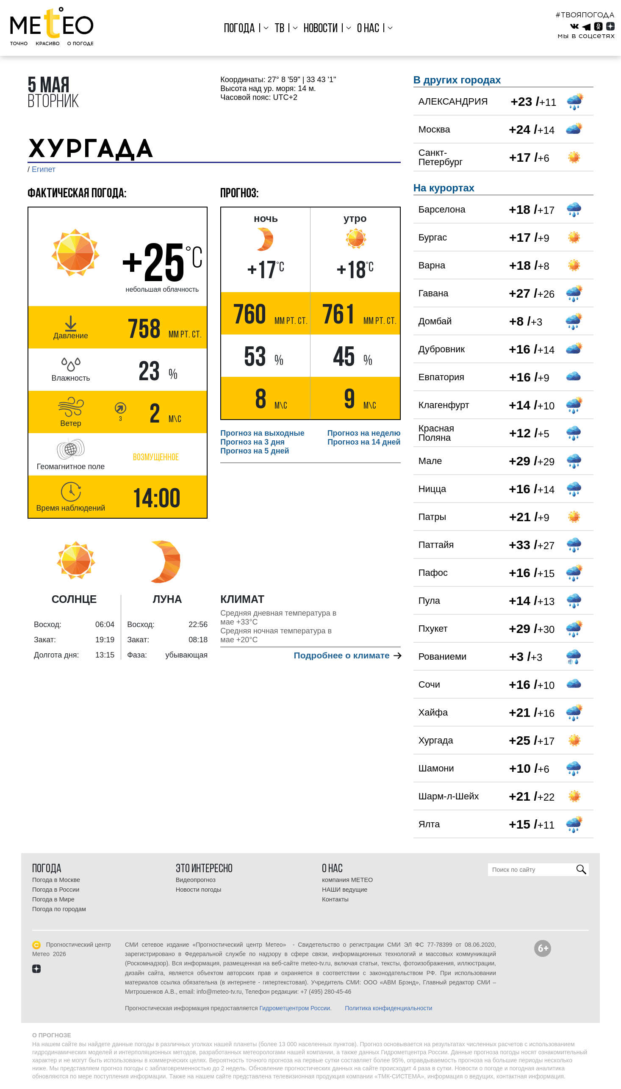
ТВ (280, 29)
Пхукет (433, 628)
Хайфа (433, 712)
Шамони (436, 768)
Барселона (442, 209)
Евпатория (441, 377)
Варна (432, 265)
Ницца (432, 489)
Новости (321, 29)
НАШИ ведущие (344, 889)
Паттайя (436, 544)
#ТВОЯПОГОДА (585, 14)
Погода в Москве (56, 879)
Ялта (429, 824)
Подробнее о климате (347, 655)
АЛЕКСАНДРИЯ (453, 101)
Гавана (434, 293)
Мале (430, 461)
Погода (241, 29)
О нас (367, 29)
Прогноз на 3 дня (252, 442)
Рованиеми (443, 656)
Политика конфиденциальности (388, 1008)
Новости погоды (199, 889)
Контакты (335, 899)
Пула (429, 600)
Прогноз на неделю (364, 433)
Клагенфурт (444, 405)
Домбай (435, 321)
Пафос (433, 572)
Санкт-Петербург (441, 157)
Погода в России (55, 889)
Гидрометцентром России (294, 1008)
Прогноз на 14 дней (363, 442)
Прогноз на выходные (262, 433)
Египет (43, 169)
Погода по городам (59, 909)
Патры (432, 516)
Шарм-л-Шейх (449, 796)
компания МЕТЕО (347, 879)
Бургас (433, 237)
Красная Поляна (437, 433)
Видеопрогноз (196, 879)
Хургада (436, 740)
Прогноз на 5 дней (254, 451)
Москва (434, 129)
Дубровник (442, 349)
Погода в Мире (53, 899)
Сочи (429, 684)
